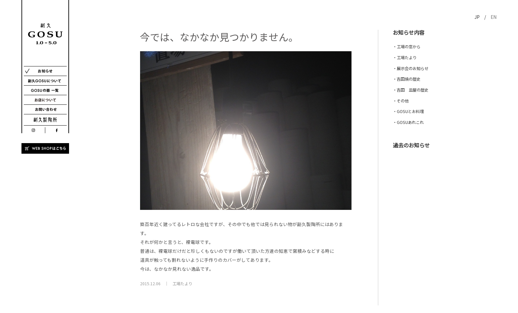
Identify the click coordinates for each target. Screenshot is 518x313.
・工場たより (405, 57)
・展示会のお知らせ (410, 68)
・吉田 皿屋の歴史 (410, 90)
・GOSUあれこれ (408, 122)
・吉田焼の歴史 (407, 79)
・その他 (401, 101)
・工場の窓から (407, 47)
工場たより (182, 284)
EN (494, 17)
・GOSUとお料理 (408, 111)
